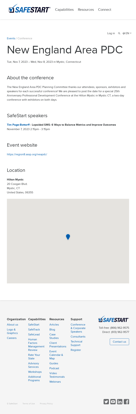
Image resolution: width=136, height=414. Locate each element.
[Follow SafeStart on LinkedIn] (119, 403)
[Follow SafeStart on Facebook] (126, 403)
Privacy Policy (46, 403)
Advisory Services (33, 365)
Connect (104, 9)
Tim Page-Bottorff (18, 125)
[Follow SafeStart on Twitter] (106, 403)
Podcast (54, 368)
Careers (11, 338)
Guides (53, 363)
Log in (111, 33)
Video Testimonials (57, 375)
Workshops (35, 372)
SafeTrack (34, 329)
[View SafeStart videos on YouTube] (113, 403)
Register (76, 350)
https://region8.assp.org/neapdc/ (27, 154)
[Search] (118, 33)
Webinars (55, 382)
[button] (68, 237)
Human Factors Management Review (36, 345)
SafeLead (34, 334)
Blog (52, 329)
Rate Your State (34, 356)
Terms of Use (28, 403)
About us (12, 324)
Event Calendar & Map (56, 355)
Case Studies (54, 336)
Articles (54, 324)
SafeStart (33, 324)
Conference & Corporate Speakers (78, 328)
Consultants (78, 336)
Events (11, 38)
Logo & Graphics (12, 331)
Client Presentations (57, 344)
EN (127, 33)
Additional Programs (34, 378)
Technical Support (76, 343)
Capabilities (64, 9)
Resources (86, 9)
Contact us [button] (119, 342)
